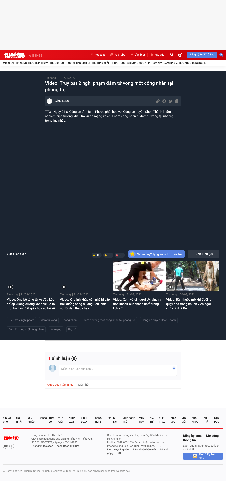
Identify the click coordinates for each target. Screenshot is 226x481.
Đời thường (68, 63)
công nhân (70, 320)
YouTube (117, 55)
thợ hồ (72, 329)
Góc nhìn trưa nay (151, 63)
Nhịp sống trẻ (129, 420)
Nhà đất (183, 420)
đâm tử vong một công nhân (26, 329)
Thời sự (51, 420)
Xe (109, 418)
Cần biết (137, 55)
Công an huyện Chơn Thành (159, 320)
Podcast (97, 55)
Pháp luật (71, 420)
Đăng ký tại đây (207, 456)
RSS (120, 453)
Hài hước (119, 63)
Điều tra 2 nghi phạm (21, 320)
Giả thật (206, 420)
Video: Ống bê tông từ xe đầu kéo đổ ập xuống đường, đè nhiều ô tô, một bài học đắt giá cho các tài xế (31, 304)
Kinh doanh (85, 420)
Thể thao (97, 63)
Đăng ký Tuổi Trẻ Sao (202, 54)
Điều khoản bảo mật (144, 449)
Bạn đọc (216, 420)
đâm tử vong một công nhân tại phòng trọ (109, 320)
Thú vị (44, 63)
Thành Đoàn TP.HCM (67, 446)
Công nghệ (199, 63)
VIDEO (35, 55)
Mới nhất (8, 63)
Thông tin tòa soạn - (43, 446)
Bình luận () (204, 254)
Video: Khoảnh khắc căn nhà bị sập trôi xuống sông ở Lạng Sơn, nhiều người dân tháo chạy (85, 304)
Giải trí (108, 63)
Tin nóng (21, 63)
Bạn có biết (83, 63)
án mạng (56, 329)
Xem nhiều (31, 420)
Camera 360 (171, 63)
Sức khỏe (185, 63)
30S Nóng (132, 63)
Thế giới (54, 63)
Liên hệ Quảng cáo (118, 449)
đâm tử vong (49, 320)
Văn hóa (141, 420)
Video (43, 418)
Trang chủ (7, 420)
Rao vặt (157, 55)
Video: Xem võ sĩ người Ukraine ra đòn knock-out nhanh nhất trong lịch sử (137, 304)
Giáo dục (173, 420)
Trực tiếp (34, 63)
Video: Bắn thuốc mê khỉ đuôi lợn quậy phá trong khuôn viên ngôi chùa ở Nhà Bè (189, 304)
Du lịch (115, 420)
